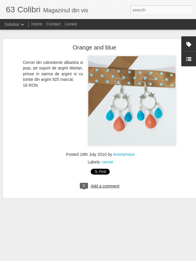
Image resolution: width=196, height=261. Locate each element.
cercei (107, 162)
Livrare (71, 24)
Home (36, 24)
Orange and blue (94, 47)
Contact (53, 24)
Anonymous (124, 154)
